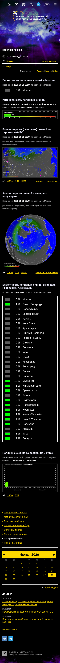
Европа (40, 71)
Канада (48, 71)
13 (44, 567)
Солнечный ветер (13, 530)
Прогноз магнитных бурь (16, 525)
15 (6, 571)
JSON (10, 181)
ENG (47, 4)
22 (6, 575)
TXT (17, 181)
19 (37, 571)
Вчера (8, 66)
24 (21, 575)
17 (21, 571)
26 (37, 575)
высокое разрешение (47, 181)
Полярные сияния (12, 50)
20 (44, 571)
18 (29, 571)
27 (44, 575)
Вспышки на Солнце (14, 521)
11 (29, 567)
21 (52, 571)
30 (14, 579)
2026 (35, 554)
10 (21, 567)
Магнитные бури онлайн (16, 517)
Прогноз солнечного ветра (17, 534)
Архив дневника (9, 629)
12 (37, 567)
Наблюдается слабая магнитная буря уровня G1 (27, 611)
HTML (24, 181)
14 (52, 567)
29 (6, 579)
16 (14, 571)
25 (29, 575)
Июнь (24, 554)
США (55, 71)
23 (14, 575)
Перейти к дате (51, 587)
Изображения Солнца (15, 512)
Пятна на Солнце (13, 542)
